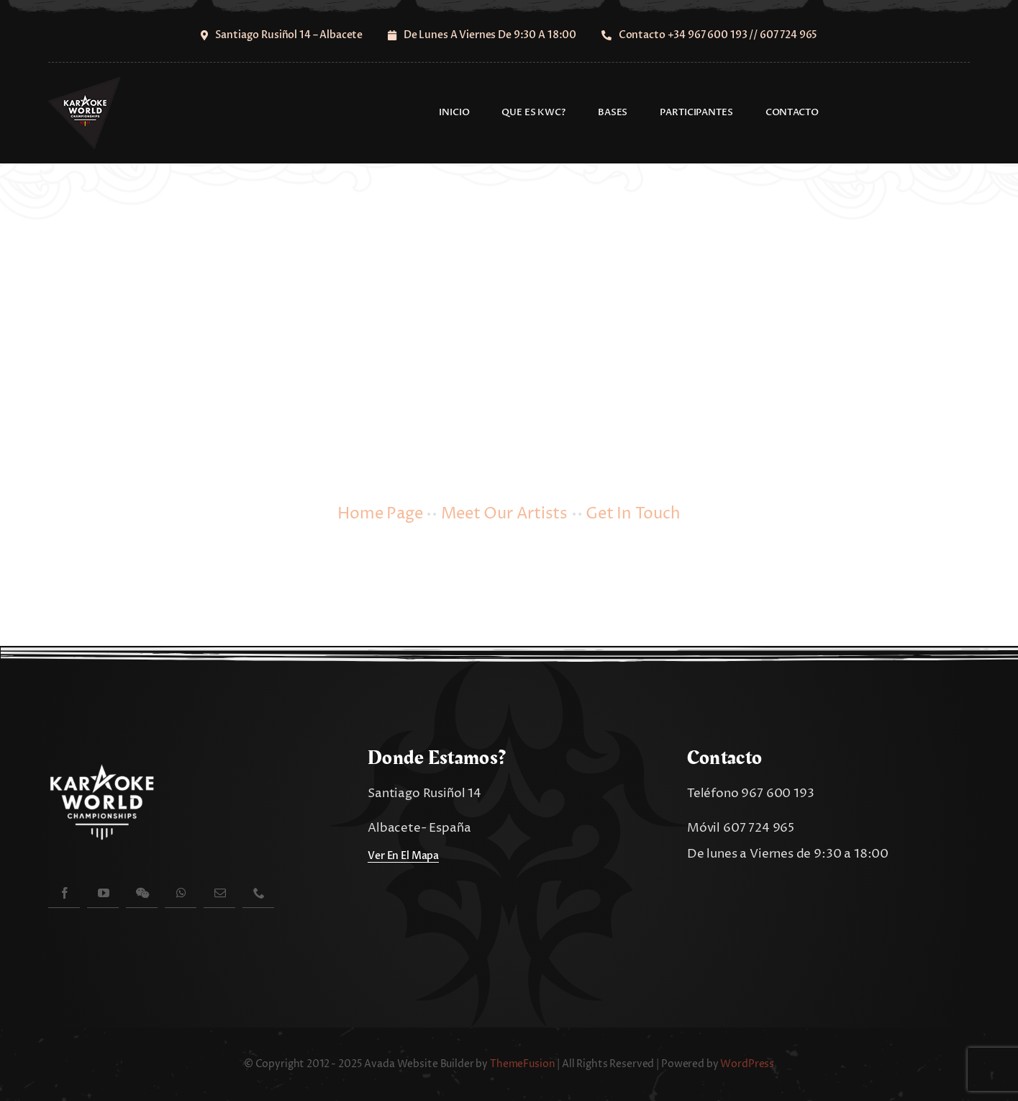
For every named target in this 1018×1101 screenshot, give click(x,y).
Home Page (379, 514)
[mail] (219, 892)
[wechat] (142, 892)
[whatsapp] (180, 892)
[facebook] (64, 892)
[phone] (258, 892)
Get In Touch (633, 514)
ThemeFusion (522, 1064)
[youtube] (103, 892)
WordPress (747, 1064)
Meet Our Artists (504, 514)
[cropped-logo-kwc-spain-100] (84, 82)
